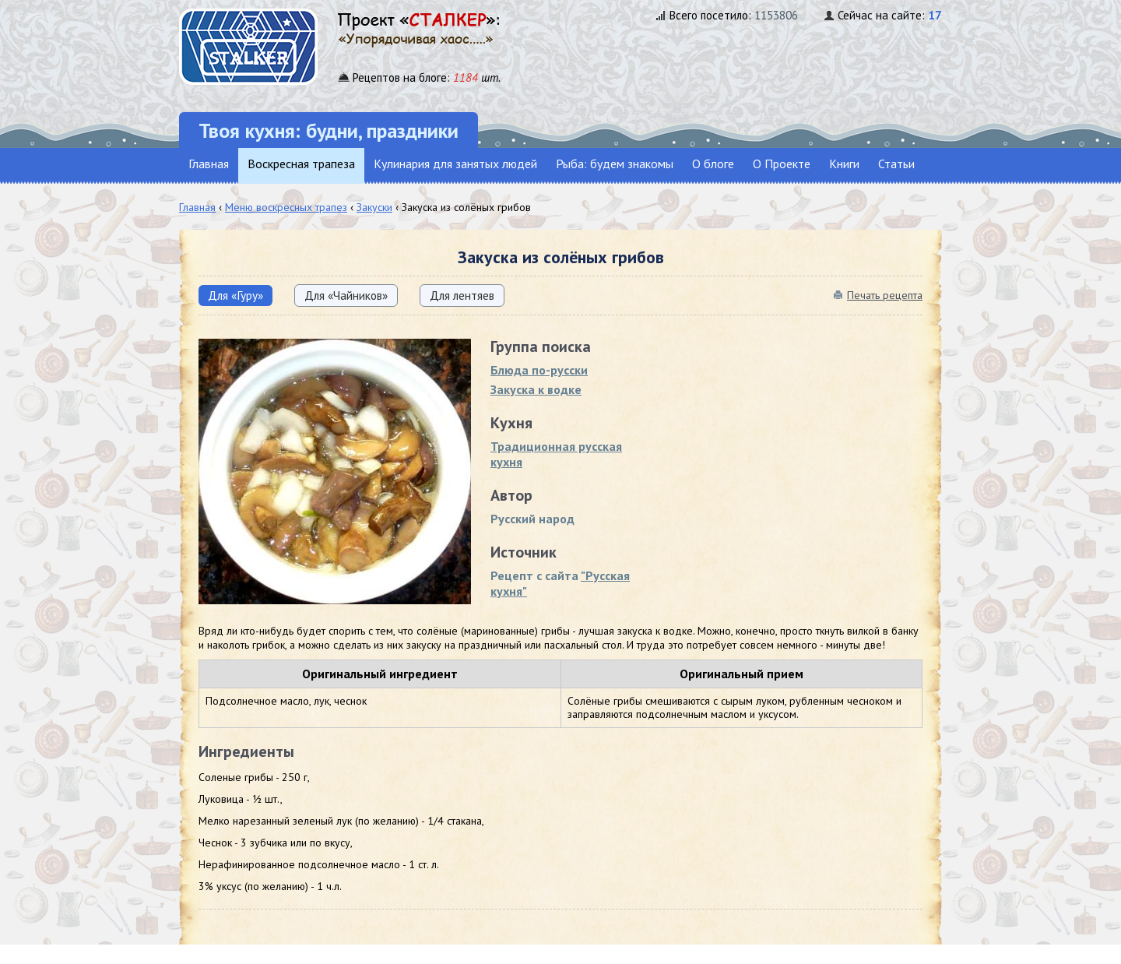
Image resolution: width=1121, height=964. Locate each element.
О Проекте (781, 163)
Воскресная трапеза (301, 163)
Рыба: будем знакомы (614, 163)
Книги (844, 163)
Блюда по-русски (539, 370)
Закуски (374, 207)
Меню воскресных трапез (286, 207)
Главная (208, 163)
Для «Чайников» (346, 295)
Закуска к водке (536, 389)
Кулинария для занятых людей (455, 163)
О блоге (713, 163)
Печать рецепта (884, 295)
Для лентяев (462, 295)
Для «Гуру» (235, 295)
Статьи (896, 163)
